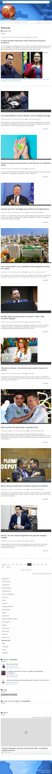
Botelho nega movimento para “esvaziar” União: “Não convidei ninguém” (22, 317)
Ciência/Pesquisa (6, 588)
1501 (3, 567)
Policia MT (5, 634)
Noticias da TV (6, 628)
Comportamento (6, 591)
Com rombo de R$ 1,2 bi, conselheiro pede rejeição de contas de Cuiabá (25, 267)
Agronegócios (5, 578)
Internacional (5, 616)
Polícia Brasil (5, 631)
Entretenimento (6, 609)
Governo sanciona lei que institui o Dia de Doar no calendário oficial (26, 164)
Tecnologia (5, 646)
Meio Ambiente (6, 622)
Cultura (4, 600)
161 (13, 564)
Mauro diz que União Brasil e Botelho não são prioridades (24, 486)
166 (33, 564)
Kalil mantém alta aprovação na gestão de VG (19, 427)
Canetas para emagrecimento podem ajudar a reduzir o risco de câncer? (28, 680)
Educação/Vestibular (7, 606)
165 (29, 564)
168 (42, 564)
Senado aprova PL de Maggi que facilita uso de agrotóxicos (25, 209)
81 (9, 564)
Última (8, 567)
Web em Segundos (46, 772)
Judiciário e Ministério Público (10, 619)
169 (46, 564)
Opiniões (9, 659)
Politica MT (6, 640)
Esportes (4, 612)
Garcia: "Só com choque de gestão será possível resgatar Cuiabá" (24, 536)
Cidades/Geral (5, 585)
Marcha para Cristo (12, 664)
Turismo (4, 650)
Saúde (3, 643)
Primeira (4, 564)
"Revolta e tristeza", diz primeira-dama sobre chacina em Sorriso (24, 369)
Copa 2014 (5, 597)
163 (21, 564)
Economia (4, 603)
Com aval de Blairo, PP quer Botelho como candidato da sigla (25, 116)
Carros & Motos (6, 582)
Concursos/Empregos (8, 594)
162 (17, 564)
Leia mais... (45, 52)
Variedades (5, 653)
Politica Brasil (5, 637)
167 (38, 564)
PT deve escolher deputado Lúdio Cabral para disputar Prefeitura (23, 42)
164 (25, 564)
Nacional (4, 625)
